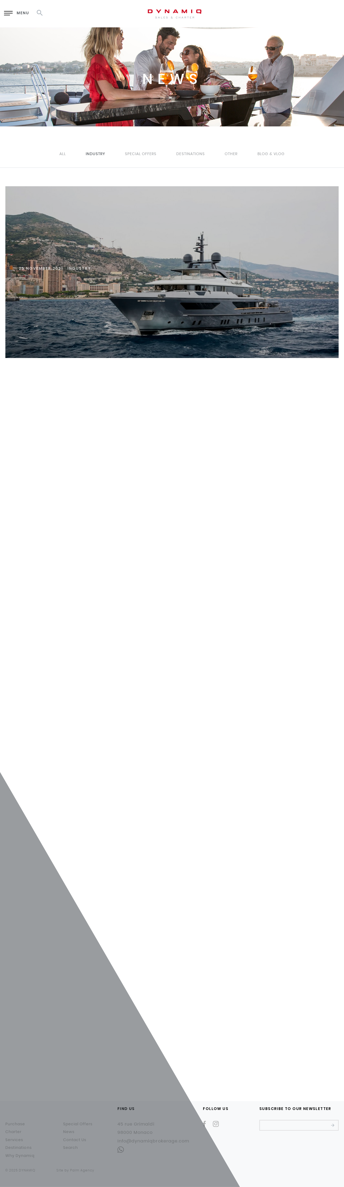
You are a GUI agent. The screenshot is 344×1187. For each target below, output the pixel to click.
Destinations (190, 153)
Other (231, 153)
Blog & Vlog (271, 153)
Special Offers (141, 153)
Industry (95, 153)
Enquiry (257, 14)
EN (293, 13)
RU (306, 13)
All (62, 153)
